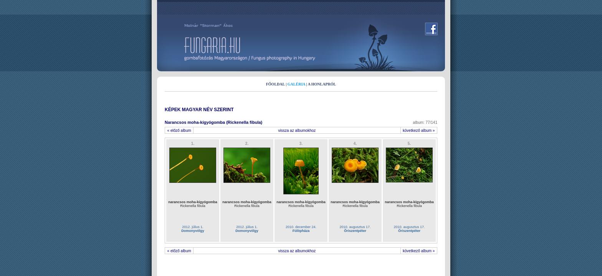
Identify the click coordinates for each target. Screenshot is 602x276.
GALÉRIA (296, 84)
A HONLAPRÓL (322, 84)
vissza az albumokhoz (297, 130)
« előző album (179, 130)
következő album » (419, 130)
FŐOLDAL (275, 84)
